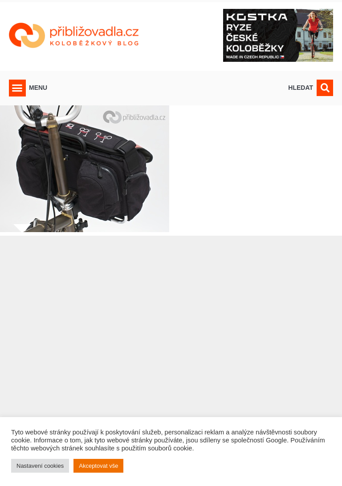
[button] (17, 88)
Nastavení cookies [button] (40, 465)
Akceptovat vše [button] (98, 465)
